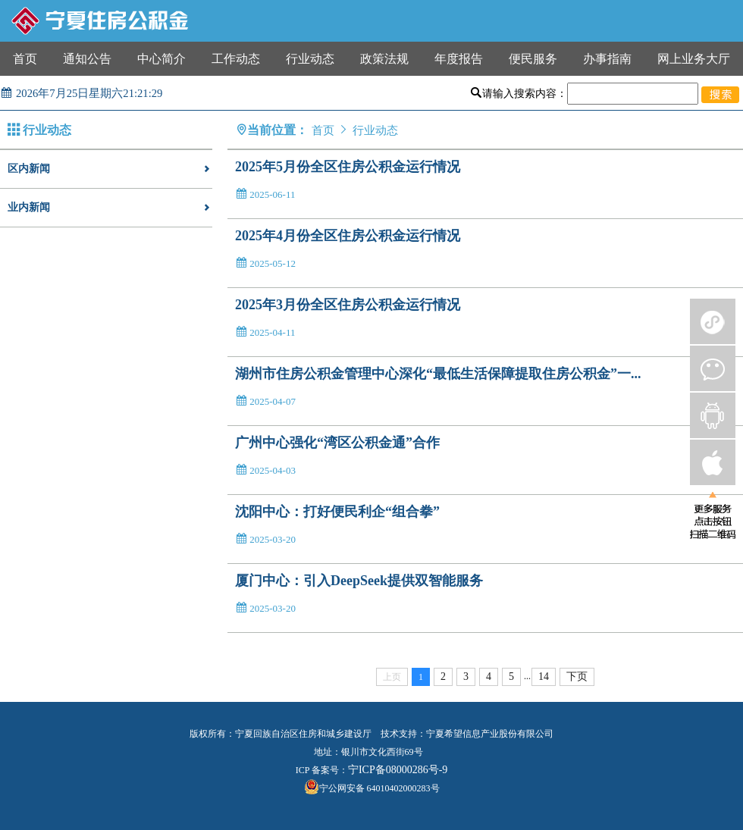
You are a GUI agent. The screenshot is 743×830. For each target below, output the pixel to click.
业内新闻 (110, 208)
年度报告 (458, 58)
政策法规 (384, 58)
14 (543, 676)
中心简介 (161, 58)
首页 (25, 58)
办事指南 (607, 58)
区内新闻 (110, 169)
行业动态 (310, 58)
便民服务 (533, 58)
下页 (577, 676)
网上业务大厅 (693, 58)
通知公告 (87, 58)
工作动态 (236, 58)
